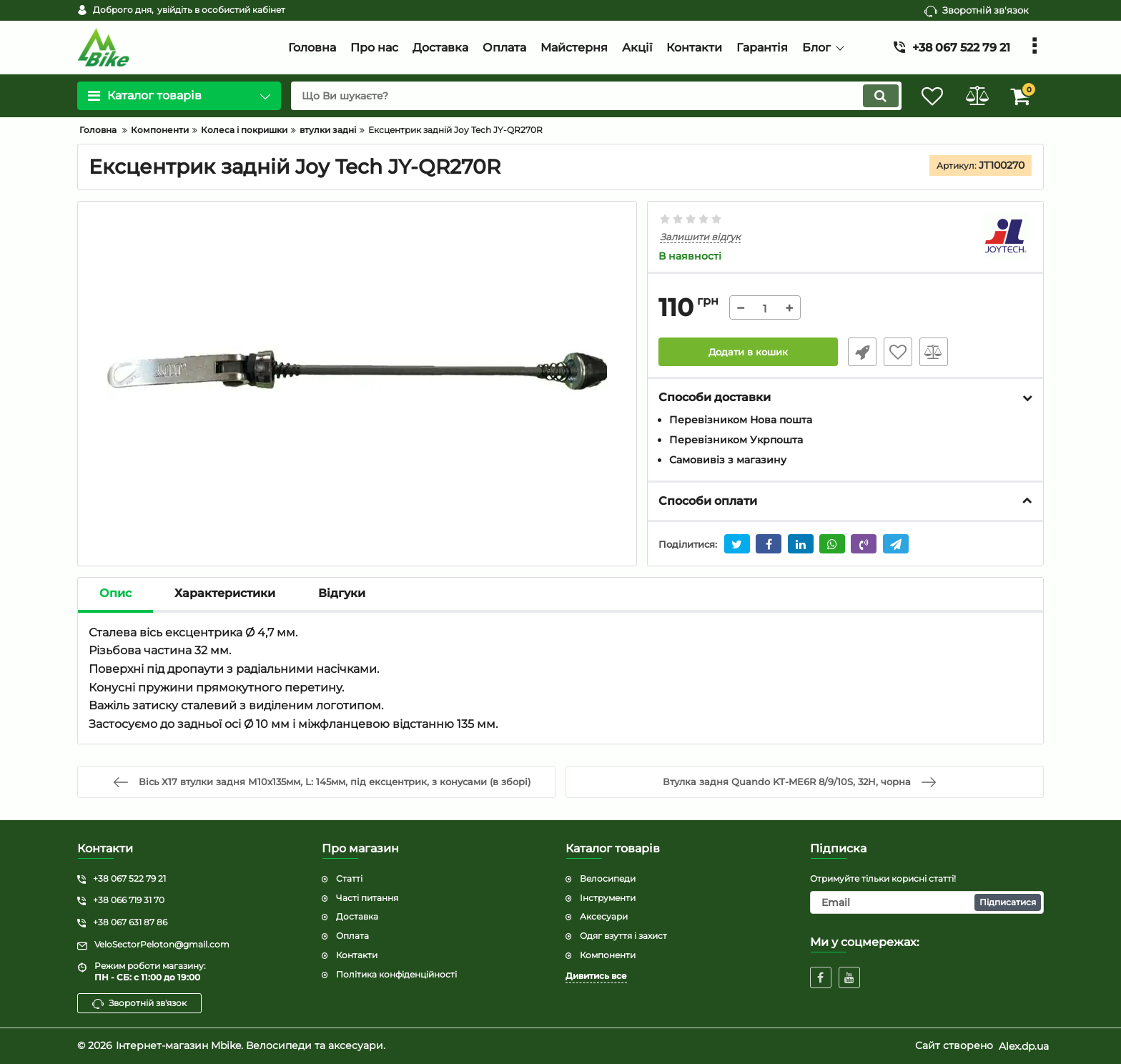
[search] (587, 96)
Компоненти (608, 955)
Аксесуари (604, 917)
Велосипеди (608, 878)
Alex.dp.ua (1024, 1046)
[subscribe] (927, 902)
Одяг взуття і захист (623, 935)
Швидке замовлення (859, 352)
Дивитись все (596, 975)
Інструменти (608, 897)
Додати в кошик (748, 352)
